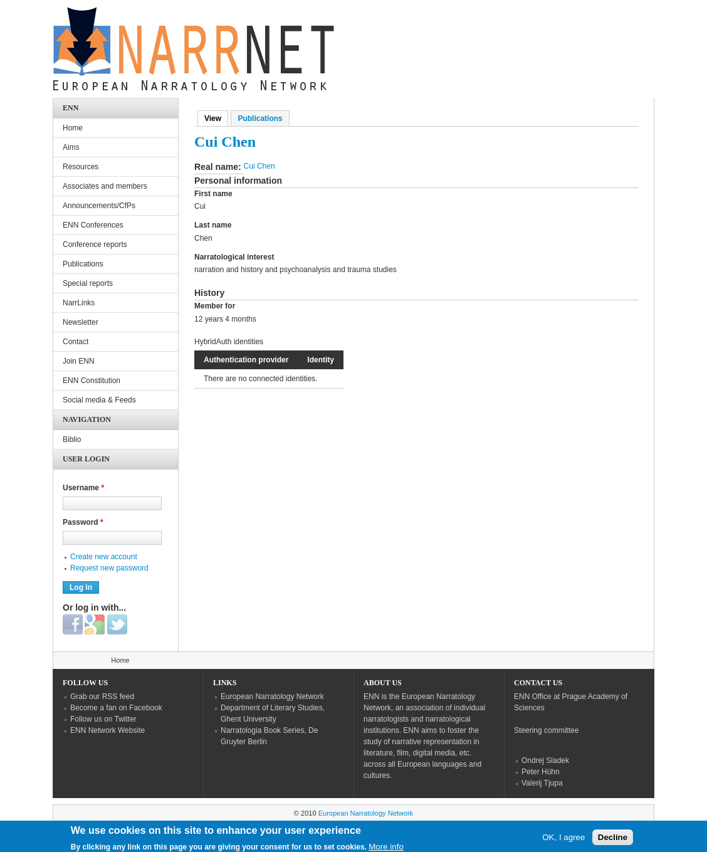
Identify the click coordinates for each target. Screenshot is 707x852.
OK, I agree (563, 840)
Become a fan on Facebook (116, 707)
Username (83, 487)
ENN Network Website (107, 730)
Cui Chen (259, 166)
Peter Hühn (540, 771)
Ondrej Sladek (545, 760)
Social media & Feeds (99, 400)
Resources (80, 166)
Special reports (88, 283)
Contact (75, 341)
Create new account (103, 556)
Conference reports (95, 244)
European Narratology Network (272, 696)
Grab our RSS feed (102, 696)
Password (83, 522)
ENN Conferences (93, 225)
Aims (71, 147)
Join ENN (79, 361)
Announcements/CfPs (99, 205)
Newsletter (80, 322)
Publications (260, 118)
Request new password (109, 568)
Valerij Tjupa (542, 783)
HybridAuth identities (228, 341)
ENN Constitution (91, 380)
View (216, 118)
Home (73, 128)
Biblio (72, 439)
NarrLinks (79, 302)
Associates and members (105, 186)
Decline (612, 840)
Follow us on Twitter (103, 719)
